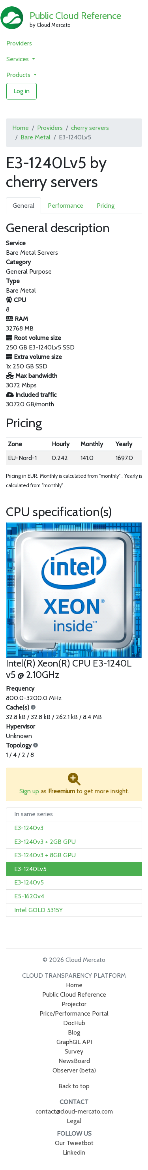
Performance (65, 205)
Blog (74, 1032)
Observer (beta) (74, 1070)
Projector (74, 1004)
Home (20, 127)
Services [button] (18, 59)
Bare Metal (36, 137)
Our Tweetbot (74, 1143)
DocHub (74, 1023)
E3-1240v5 (29, 882)
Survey (74, 1051)
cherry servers (90, 127)
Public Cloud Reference (75, 15)
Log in (21, 91)
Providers (19, 43)
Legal (74, 1121)
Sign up (29, 791)
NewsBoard (74, 1061)
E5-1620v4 (29, 896)
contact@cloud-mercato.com (74, 1111)
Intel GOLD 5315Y (38, 910)
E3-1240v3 (28, 828)
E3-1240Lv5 (30, 869)
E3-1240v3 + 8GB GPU (45, 855)
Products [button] (19, 75)
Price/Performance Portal (74, 1013)
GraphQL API (74, 1042)
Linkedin (74, 1152)
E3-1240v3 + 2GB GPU (45, 841)
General (23, 205)
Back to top (74, 1086)
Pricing (105, 205)
